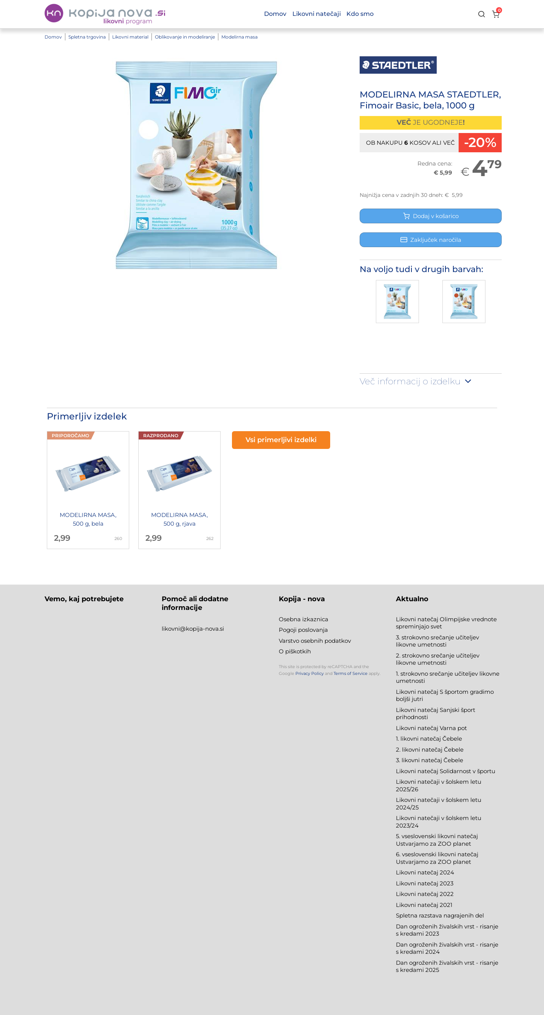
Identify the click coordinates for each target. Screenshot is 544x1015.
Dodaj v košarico (431, 216)
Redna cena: (434, 163)
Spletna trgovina (87, 37)
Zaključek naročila (430, 239)
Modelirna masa (239, 37)
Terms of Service (351, 673)
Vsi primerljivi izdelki (281, 440)
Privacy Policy (309, 673)
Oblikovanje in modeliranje (185, 37)
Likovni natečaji (316, 13)
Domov (53, 37)
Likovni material (130, 37)
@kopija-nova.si (202, 628)
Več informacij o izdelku (416, 381)
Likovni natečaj (418, 904)
